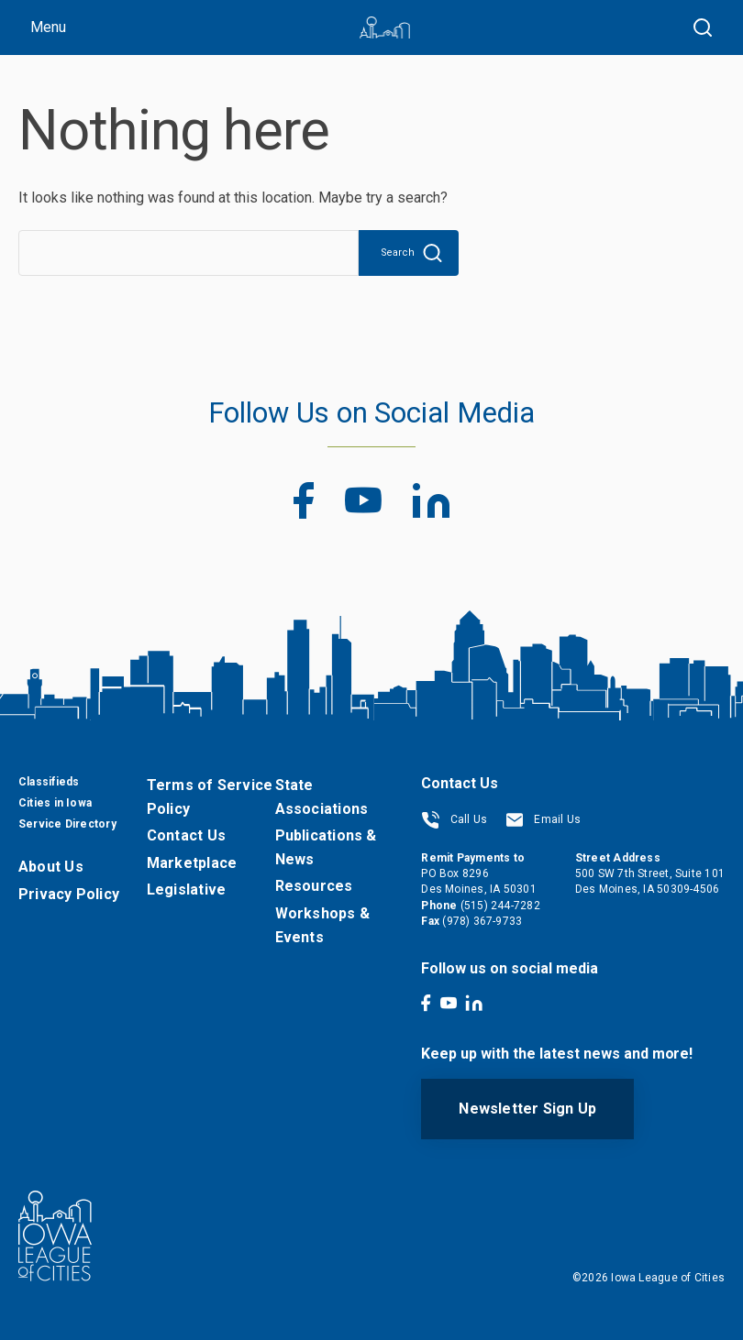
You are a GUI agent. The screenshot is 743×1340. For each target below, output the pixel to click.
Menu (48, 27)
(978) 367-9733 (482, 921)
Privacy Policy (68, 894)
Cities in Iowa (55, 802)
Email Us (543, 819)
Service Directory (67, 824)
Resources (314, 886)
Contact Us (186, 835)
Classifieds (48, 781)
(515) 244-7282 (500, 905)
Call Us (454, 819)
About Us (50, 866)
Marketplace (192, 863)
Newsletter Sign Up (527, 1108)
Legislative (186, 889)
